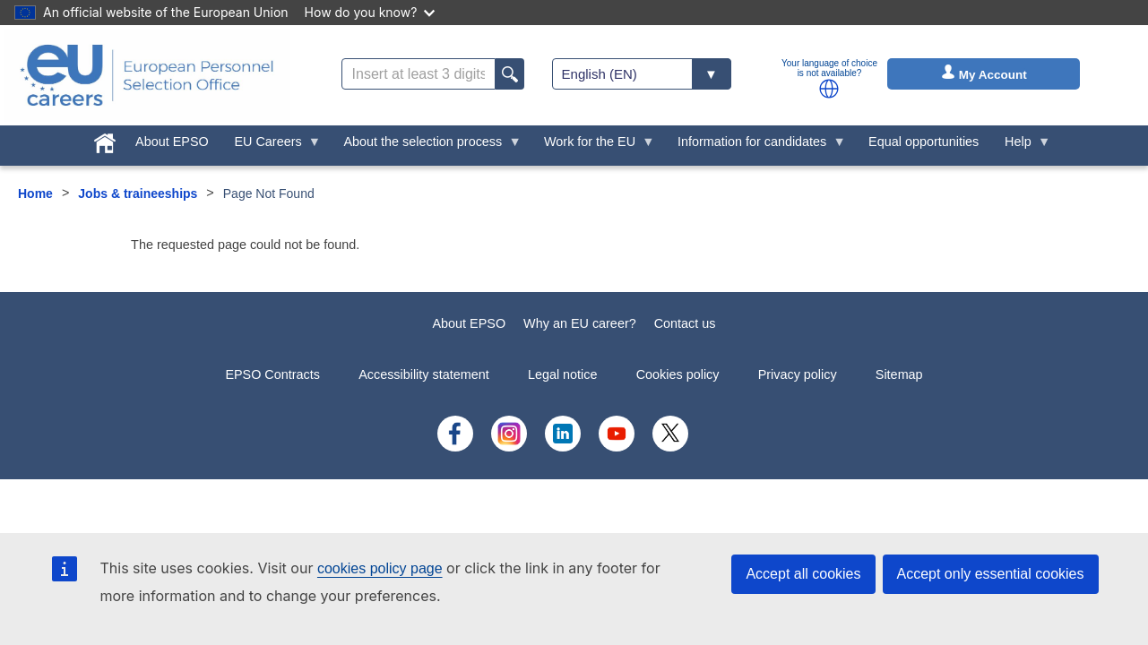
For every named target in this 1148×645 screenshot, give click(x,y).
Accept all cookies (803, 573)
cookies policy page (380, 568)
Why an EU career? (579, 323)
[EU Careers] (147, 75)
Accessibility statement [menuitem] (423, 374)
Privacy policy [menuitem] (797, 374)
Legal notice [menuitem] (563, 374)
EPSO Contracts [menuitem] (272, 374)
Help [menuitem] (1021, 146)
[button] (829, 88)
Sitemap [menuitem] (899, 374)
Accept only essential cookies (990, 573)
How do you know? (370, 12)
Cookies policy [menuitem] (678, 374)
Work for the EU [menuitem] (593, 146)
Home (35, 193)
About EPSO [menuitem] (172, 141)
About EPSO (469, 323)
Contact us (685, 323)
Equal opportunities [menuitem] (923, 141)
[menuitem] (105, 139)
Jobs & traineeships (137, 193)
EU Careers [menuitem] (271, 146)
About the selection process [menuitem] (426, 146)
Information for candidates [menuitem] (755, 146)
